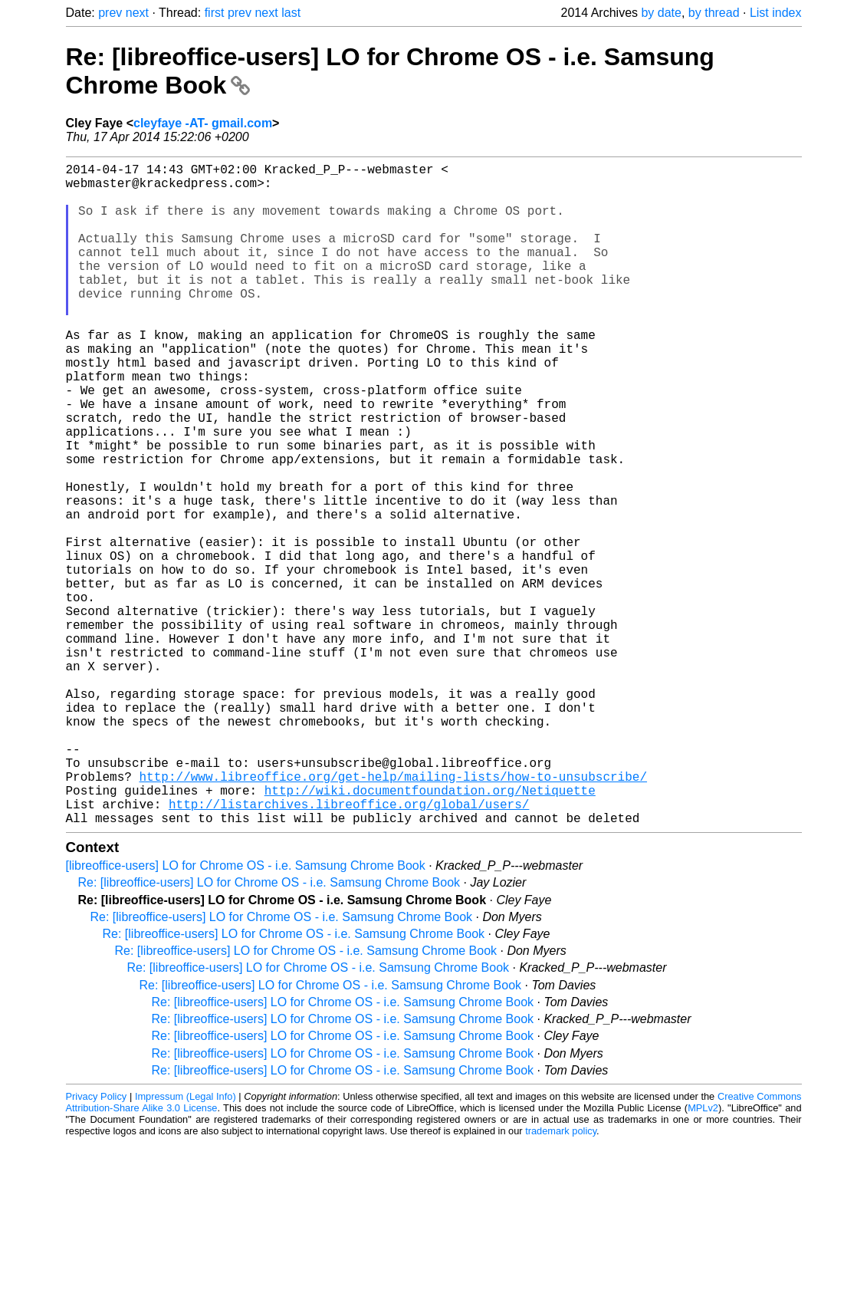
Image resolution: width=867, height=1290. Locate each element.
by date (661, 12)
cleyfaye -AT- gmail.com (202, 123)
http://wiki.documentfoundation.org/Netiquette (430, 931)
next (137, 12)
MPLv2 (703, 1255)
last (290, 12)
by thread (714, 12)
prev (110, 12)
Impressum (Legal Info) (185, 1243)
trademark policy (560, 1278)
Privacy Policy (96, 1243)
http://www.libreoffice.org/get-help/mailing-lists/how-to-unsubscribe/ (393, 914)
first (215, 12)
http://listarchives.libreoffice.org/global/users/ (349, 948)
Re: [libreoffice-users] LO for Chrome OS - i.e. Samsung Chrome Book (269, 1029)
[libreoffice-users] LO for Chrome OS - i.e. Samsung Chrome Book (245, 1012)
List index (776, 12)
